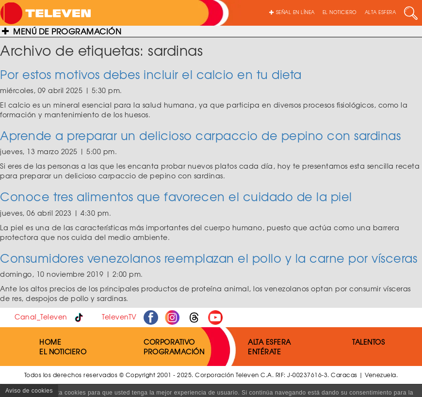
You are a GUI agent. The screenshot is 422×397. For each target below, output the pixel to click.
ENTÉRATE (264, 351)
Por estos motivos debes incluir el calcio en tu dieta (151, 74)
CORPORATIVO (169, 342)
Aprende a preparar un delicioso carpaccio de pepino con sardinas (200, 135)
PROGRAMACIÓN (174, 351)
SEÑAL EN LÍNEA (292, 12)
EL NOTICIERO (340, 12)
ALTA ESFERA (380, 12)
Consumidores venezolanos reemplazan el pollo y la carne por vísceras (208, 258)
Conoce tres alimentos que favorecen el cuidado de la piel (176, 196)
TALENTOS (368, 342)
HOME (50, 342)
